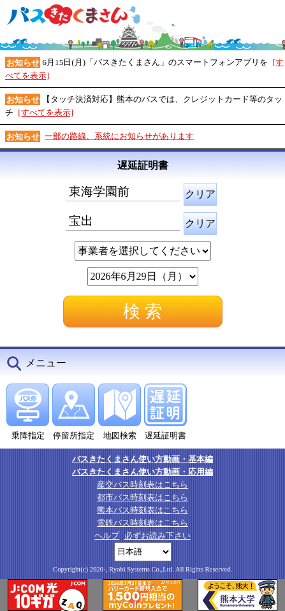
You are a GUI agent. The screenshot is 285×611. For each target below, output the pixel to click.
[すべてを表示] (45, 112)
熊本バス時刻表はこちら (142, 510)
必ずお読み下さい (157, 535)
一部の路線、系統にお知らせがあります (119, 136)
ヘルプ (106, 535)
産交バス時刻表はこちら (142, 484)
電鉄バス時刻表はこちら (142, 523)
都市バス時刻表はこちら (142, 497)
